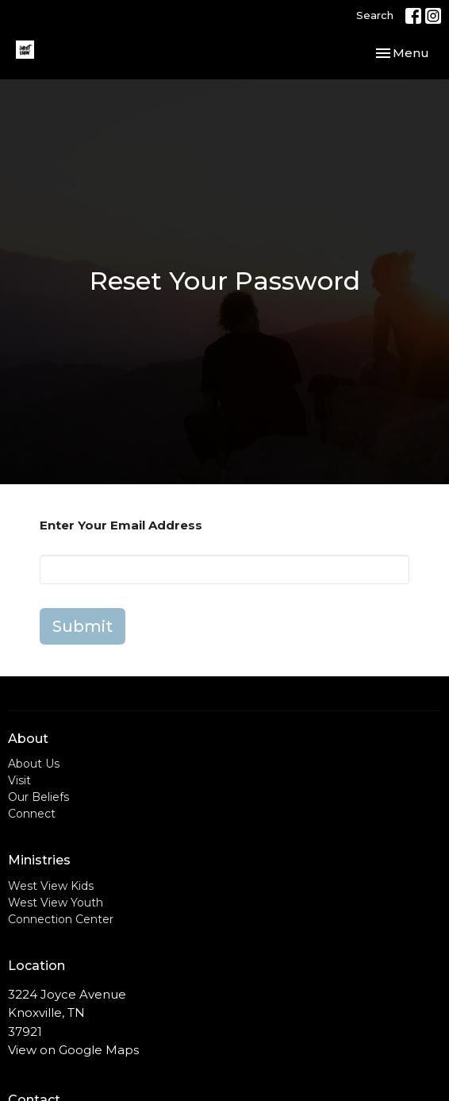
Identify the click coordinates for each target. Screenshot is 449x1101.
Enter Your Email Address (121, 525)
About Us (33, 763)
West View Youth (55, 902)
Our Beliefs (38, 797)
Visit (19, 780)
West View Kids (51, 886)
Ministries (39, 860)
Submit (82, 626)
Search (374, 15)
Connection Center (60, 919)
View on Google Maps (73, 1049)
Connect (32, 814)
